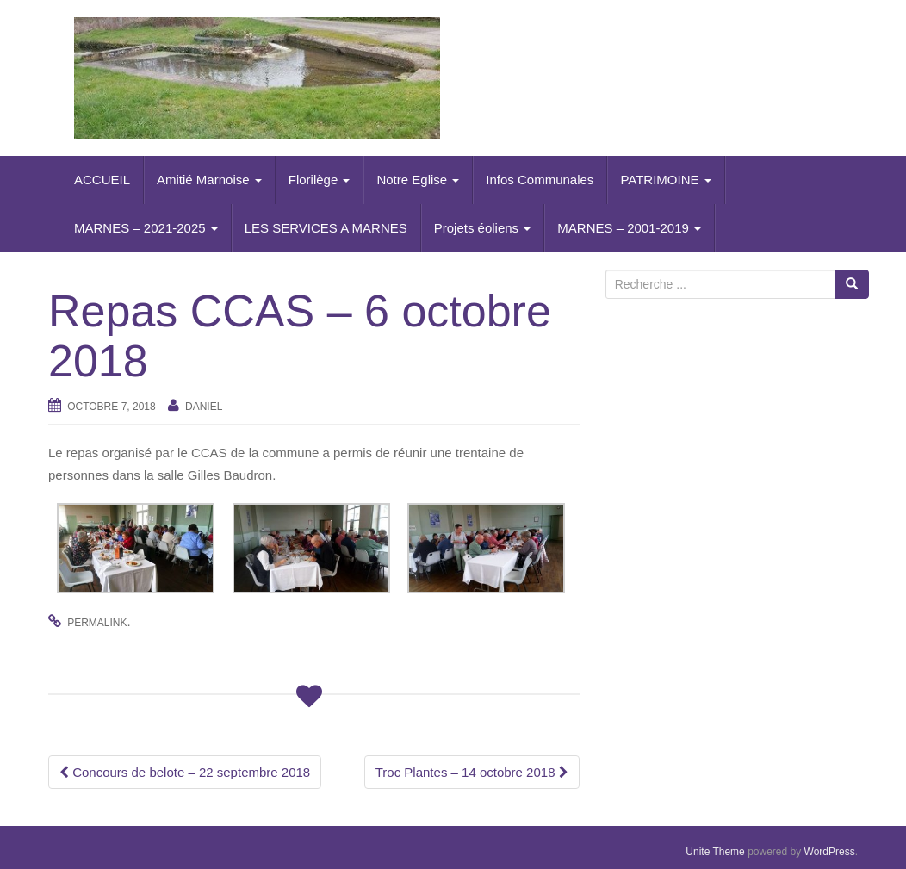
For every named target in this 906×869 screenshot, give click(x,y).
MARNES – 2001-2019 (629, 227)
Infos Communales (539, 179)
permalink (97, 623)
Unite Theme (715, 852)
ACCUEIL (102, 179)
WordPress (829, 852)
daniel (203, 406)
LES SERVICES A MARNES (326, 227)
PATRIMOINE (665, 179)
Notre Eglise (417, 179)
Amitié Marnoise (209, 179)
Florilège (320, 179)
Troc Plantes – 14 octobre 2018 (471, 772)
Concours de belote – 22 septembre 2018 (184, 772)
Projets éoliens (482, 227)
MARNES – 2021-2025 (146, 227)
